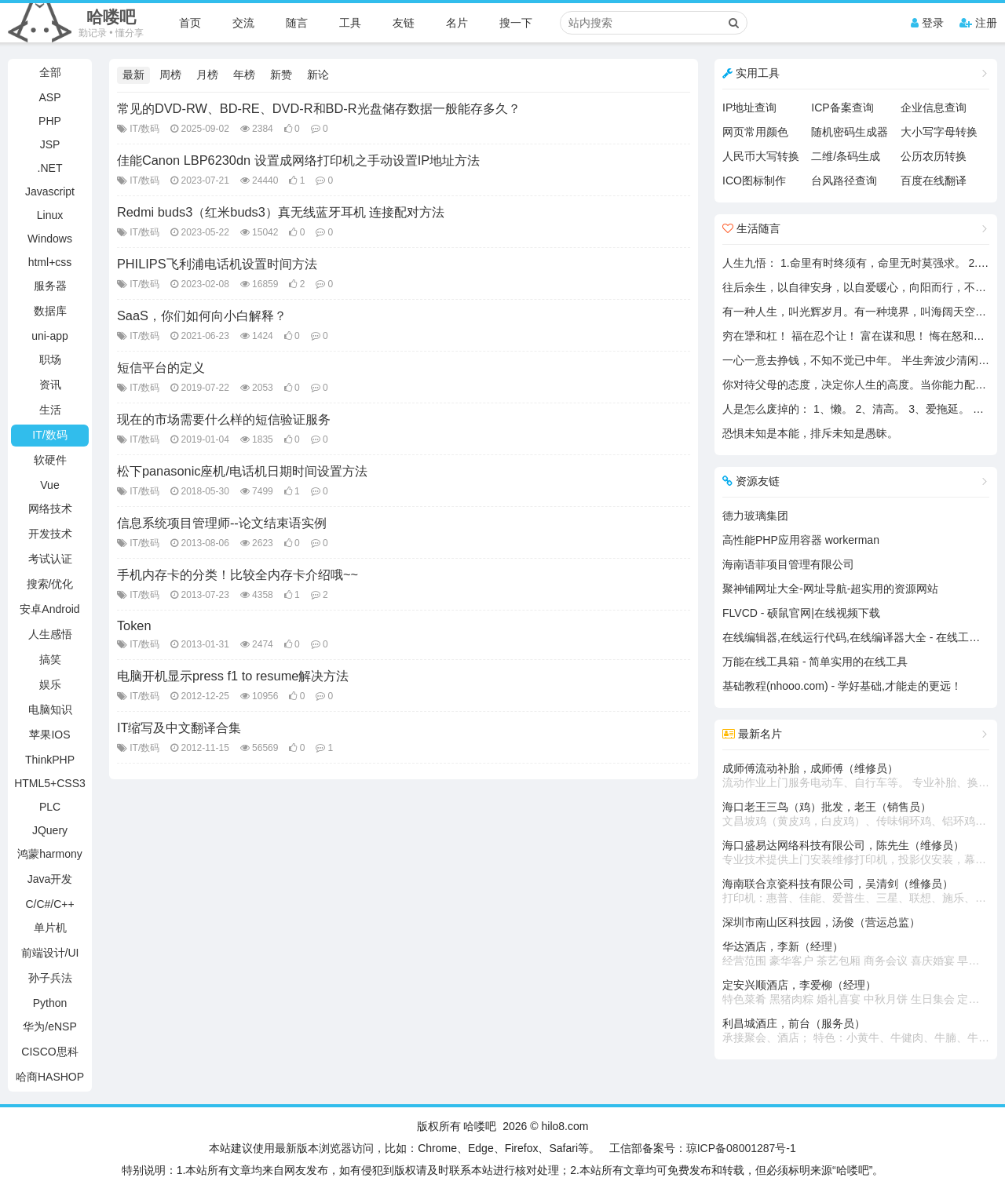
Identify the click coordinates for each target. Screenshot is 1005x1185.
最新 (133, 74)
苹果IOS (49, 734)
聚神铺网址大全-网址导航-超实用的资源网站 (830, 588)
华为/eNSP (49, 1026)
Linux (50, 215)
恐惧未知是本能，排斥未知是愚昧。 (810, 433)
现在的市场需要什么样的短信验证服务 (224, 419)
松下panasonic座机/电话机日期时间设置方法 (242, 471)
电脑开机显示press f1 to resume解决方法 (233, 676)
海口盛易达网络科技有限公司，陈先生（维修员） (855, 853)
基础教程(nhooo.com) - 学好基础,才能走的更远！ (842, 686)
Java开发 (50, 879)
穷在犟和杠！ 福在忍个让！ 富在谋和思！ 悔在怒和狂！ (859, 336)
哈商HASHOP (50, 1076)
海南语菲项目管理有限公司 (788, 564)
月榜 (207, 74)
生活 (50, 409)
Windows (49, 238)
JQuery (50, 830)
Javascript (50, 191)
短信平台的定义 (161, 367)
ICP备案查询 (842, 107)
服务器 (50, 285)
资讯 (50, 384)
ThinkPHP (50, 759)
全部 (50, 72)
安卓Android (49, 609)
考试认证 (50, 558)
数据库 (50, 310)
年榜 (244, 74)
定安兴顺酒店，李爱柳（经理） (855, 993)
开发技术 (50, 533)
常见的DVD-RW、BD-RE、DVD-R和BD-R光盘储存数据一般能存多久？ (319, 108)
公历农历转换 (934, 156)
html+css (50, 262)
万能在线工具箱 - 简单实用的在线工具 (815, 661)
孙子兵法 (50, 978)
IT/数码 (49, 434)
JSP (50, 144)
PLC (49, 806)
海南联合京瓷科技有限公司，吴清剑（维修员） (855, 891)
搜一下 (515, 22)
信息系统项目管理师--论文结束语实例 (222, 523)
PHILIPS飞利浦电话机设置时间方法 (217, 264)
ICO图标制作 (754, 180)
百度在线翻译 (934, 180)
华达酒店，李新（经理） (855, 954)
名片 (457, 22)
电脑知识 (50, 709)
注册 (978, 22)
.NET (50, 168)
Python (50, 1003)
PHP (49, 121)
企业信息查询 (934, 107)
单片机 (50, 927)
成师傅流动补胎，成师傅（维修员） (855, 776)
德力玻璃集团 (755, 515)
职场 (50, 359)
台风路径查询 (844, 180)
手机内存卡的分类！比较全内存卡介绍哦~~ (237, 574)
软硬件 (50, 460)
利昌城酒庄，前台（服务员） (855, 1031)
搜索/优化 (50, 584)
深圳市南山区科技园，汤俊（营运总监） (821, 922)
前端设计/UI (50, 952)
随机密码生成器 (849, 132)
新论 (318, 74)
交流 (243, 22)
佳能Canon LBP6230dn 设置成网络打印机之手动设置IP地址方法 (298, 160)
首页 (190, 22)
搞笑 (50, 659)
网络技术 (50, 508)
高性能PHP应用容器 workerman (800, 540)
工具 (350, 22)
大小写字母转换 (939, 132)
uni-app (49, 336)
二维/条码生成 (845, 156)
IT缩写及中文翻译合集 (179, 727)
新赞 (281, 74)
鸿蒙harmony (49, 854)
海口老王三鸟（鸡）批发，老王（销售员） (855, 814)
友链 (404, 22)
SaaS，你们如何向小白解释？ (202, 315)
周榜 (170, 74)
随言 (297, 22)
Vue (49, 485)
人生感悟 (50, 634)
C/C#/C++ (49, 904)
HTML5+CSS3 (50, 783)
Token (134, 625)
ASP (49, 97)
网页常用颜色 (755, 132)
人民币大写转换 (760, 156)
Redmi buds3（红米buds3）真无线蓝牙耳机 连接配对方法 (281, 212)
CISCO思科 (49, 1051)
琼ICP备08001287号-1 (741, 1148)
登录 (927, 22)
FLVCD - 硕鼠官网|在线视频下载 (801, 613)
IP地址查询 (749, 107)
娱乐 (50, 684)
